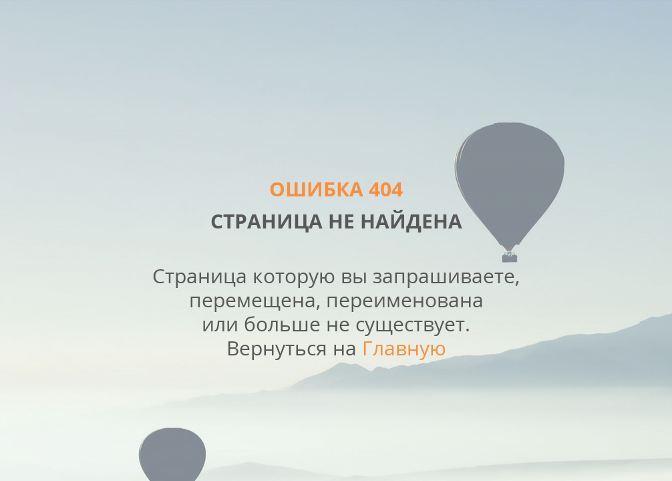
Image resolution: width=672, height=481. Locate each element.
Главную (404, 347)
